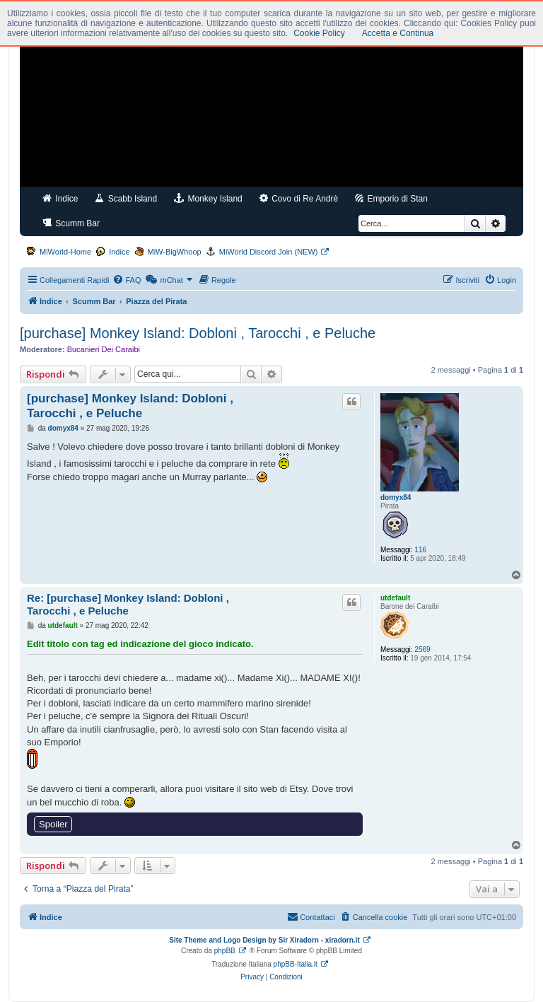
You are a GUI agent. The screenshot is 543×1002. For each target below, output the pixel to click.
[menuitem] (126, 280)
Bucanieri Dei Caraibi (103, 349)
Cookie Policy (319, 33)
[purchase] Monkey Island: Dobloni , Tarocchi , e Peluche (197, 333)
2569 (422, 649)
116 (420, 550)
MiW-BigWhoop (175, 251)
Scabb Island (126, 198)
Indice (60, 198)
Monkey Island (208, 198)
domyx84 (395, 497)
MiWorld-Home (65, 251)
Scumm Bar (71, 223)
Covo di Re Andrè (298, 198)
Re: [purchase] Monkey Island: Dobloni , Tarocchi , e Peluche (128, 604)
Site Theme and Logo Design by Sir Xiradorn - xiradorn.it (264, 940)
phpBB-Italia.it (295, 964)
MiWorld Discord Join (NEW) (268, 251)
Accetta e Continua (397, 33)
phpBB (224, 951)
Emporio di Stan (391, 198)
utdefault (395, 598)
